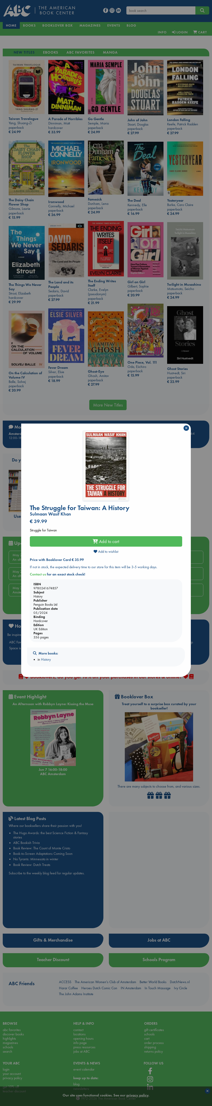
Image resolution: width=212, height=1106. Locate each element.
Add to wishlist (106, 551)
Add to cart (106, 541)
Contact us (38, 574)
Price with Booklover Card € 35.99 (57, 559)
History (46, 659)
